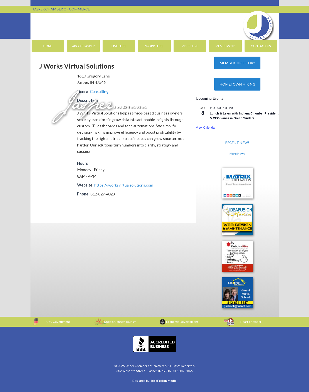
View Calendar (206, 127)
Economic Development (182, 321)
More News (237, 153)
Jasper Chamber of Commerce (258, 25)
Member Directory (237, 63)
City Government (58, 321)
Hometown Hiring (237, 84)
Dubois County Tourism (120, 321)
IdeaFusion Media (164, 380)
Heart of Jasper (250, 321)
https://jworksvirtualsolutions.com (123, 185)
